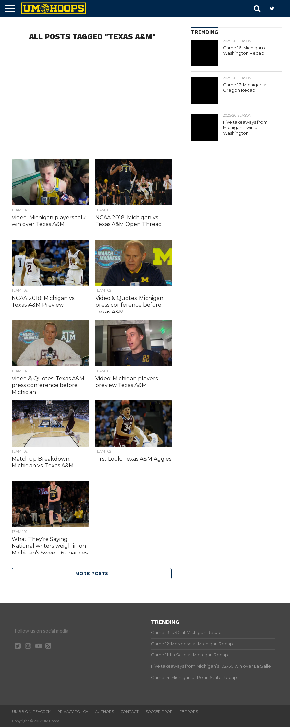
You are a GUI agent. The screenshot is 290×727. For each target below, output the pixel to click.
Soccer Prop (159, 711)
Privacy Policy (72, 711)
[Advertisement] (92, 98)
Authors (104, 711)
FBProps (188, 711)
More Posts (91, 573)
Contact (130, 711)
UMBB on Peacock (31, 711)
